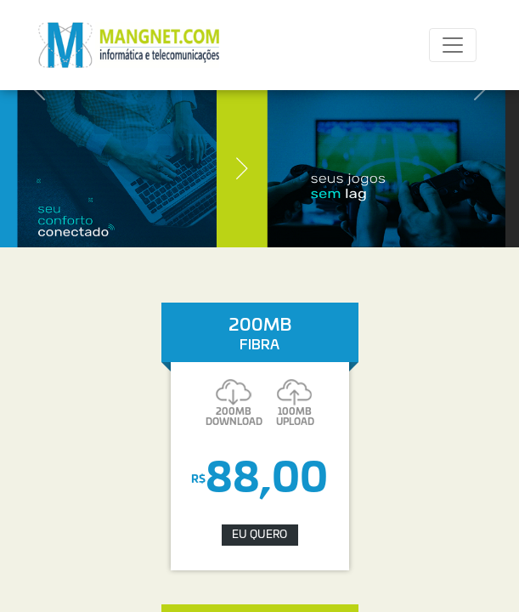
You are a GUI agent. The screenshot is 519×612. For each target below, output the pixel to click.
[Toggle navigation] (453, 45)
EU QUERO (259, 535)
